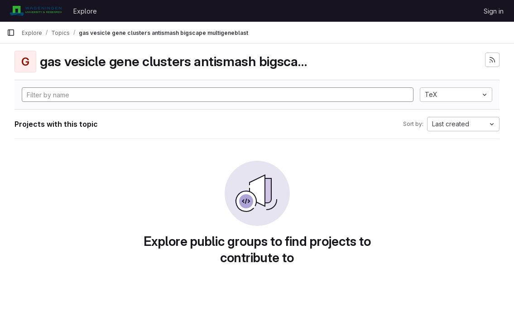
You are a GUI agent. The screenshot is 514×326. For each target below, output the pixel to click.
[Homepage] (35, 11)
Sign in (494, 11)
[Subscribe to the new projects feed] (492, 60)
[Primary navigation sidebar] (11, 32)
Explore (85, 11)
